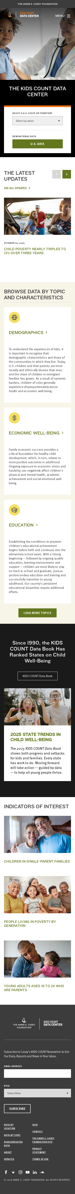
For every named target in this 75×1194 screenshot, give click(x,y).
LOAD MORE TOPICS (37, 613)
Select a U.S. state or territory (32, 113)
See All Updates (15, 188)
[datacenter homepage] (29, 14)
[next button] (66, 174)
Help (35, 1124)
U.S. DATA (37, 144)
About (8, 1152)
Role (7, 1085)
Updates (9, 1158)
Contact (37, 1131)
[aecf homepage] (10, 14)
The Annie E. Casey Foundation (38, 4)
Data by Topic (12, 1135)
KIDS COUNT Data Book (38, 676)
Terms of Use (40, 1158)
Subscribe (17, 1108)
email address (13, 1066)
